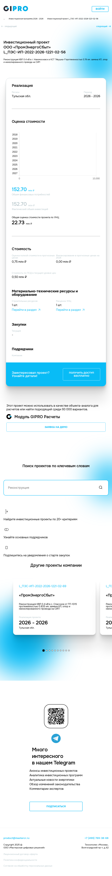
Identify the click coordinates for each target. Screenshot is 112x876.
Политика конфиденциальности (20, 860)
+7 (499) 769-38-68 (96, 838)
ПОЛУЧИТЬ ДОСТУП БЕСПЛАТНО (81, 374)
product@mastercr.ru (16, 838)
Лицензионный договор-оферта (20, 854)
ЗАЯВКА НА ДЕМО (56, 427)
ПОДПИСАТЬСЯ (56, 806)
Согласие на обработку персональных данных (28, 865)
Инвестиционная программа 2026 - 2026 (26, 19)
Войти (100, 8)
